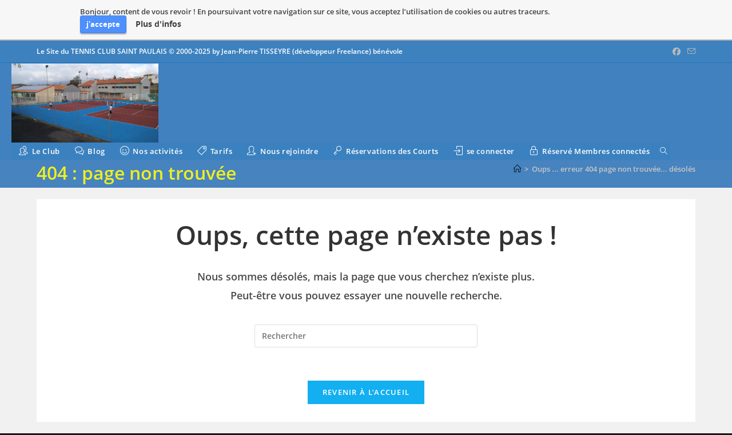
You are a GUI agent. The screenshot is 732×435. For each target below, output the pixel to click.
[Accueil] (517, 169)
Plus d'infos (158, 24)
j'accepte (103, 24)
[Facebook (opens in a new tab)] (676, 51)
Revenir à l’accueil (366, 394)
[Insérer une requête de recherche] (366, 336)
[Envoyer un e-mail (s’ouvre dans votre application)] (689, 51)
